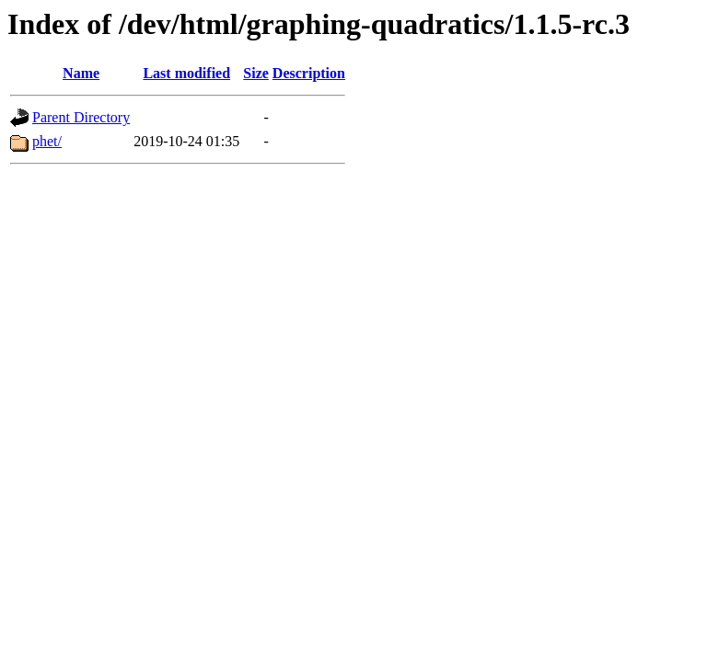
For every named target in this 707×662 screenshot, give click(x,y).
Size (256, 73)
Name (81, 73)
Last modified (186, 73)
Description (308, 73)
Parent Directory (81, 117)
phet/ (47, 141)
